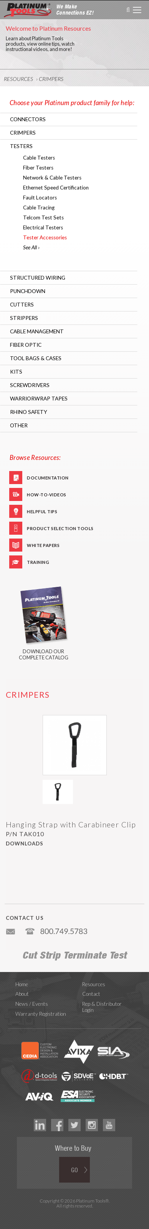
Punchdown (27, 291)
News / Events (31, 1004)
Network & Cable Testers (52, 178)
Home (21, 984)
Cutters (22, 304)
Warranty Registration (40, 1014)
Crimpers (51, 79)
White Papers (43, 545)
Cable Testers (39, 158)
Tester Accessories (45, 237)
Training (38, 562)
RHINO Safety (28, 412)
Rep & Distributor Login (102, 1007)
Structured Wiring (37, 278)
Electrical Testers (43, 227)
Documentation (48, 477)
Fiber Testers (38, 168)
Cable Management (37, 331)
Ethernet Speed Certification (56, 188)
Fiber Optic (25, 345)
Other (19, 425)
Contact (91, 994)
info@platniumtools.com (11, 928)
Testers (21, 146)
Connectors (28, 119)
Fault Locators (40, 197)
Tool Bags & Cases (35, 358)
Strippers (24, 318)
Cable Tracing (39, 207)
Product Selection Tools (60, 528)
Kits (16, 372)
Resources (18, 79)
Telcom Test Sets (43, 217)
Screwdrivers (30, 385)
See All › (31, 247)
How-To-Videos (46, 494)
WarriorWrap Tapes (39, 398)
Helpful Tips (42, 511)
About (22, 994)
